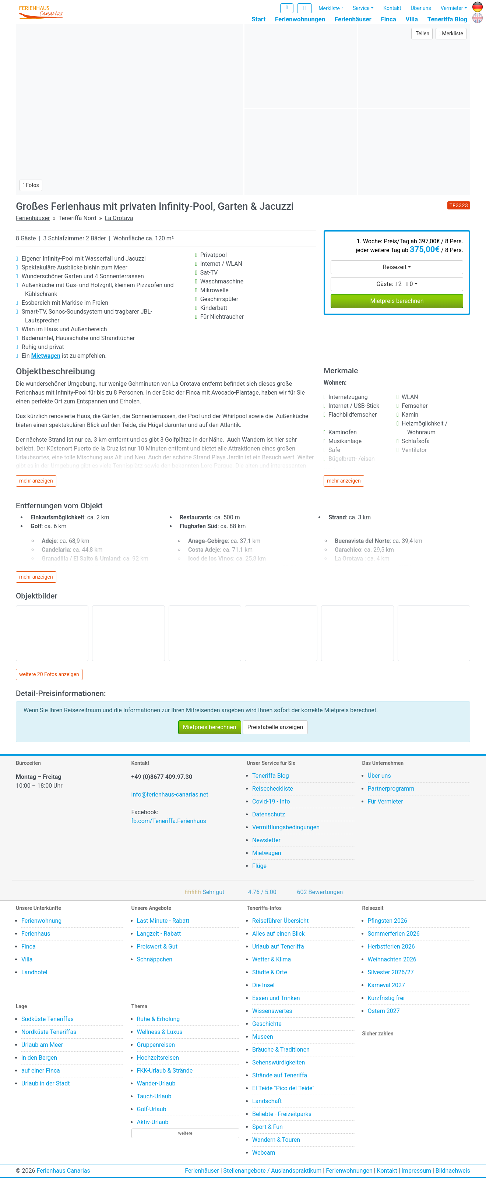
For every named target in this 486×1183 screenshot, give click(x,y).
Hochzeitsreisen (158, 1062)
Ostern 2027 (384, 1016)
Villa (411, 19)
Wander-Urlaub (156, 1088)
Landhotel (34, 977)
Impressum (417, 1175)
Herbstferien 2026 (391, 951)
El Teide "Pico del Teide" (283, 1093)
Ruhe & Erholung (158, 1024)
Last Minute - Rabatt (163, 925)
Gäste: (394, 289)
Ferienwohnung (41, 925)
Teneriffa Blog (447, 19)
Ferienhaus (35, 938)
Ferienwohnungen (300, 19)
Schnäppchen (155, 964)
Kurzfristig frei (386, 1003)
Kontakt (392, 8)
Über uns (421, 8)
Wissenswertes (272, 1016)
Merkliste (329, 9)
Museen (262, 1041)
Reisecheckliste (272, 793)
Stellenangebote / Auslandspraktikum (272, 1175)
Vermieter (452, 8)
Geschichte (267, 1028)
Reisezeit (394, 272)
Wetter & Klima (271, 964)
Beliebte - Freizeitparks (281, 1119)
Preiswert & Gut (157, 951)
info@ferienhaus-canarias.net (169, 799)
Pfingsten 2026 (388, 925)
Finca (388, 19)
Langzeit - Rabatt (159, 938)
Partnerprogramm (391, 793)
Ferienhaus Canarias (63, 1175)
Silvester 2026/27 (391, 977)
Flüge (259, 871)
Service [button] (361, 8)
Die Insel (263, 990)
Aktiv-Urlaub (153, 1127)
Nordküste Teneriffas (48, 1037)
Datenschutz (268, 819)
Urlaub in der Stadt (45, 1088)
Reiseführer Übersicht (280, 925)
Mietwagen (266, 858)
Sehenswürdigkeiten (278, 1067)
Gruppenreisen (156, 1049)
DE (475, 6)
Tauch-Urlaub (154, 1101)
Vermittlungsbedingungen (286, 832)
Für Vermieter (385, 806)
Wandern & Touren (276, 1144)
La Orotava (119, 223)
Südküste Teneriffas (47, 1024)
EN (476, 17)
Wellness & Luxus (160, 1037)
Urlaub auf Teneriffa (278, 951)
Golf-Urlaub (151, 1114)
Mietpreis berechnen (396, 306)
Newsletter (266, 845)
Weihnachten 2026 (392, 964)
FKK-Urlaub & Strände (165, 1075)
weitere (185, 1138)
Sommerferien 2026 (394, 938)
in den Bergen (39, 1062)
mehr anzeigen (36, 486)
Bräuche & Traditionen (281, 1054)
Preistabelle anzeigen (275, 732)
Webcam (263, 1157)
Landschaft (267, 1106)
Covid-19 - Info (271, 806)
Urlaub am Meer (42, 1049)
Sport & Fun (267, 1132)
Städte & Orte (269, 977)
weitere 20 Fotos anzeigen (49, 680)
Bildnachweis (453, 1175)
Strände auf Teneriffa (279, 1080)
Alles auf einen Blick (278, 938)
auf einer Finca (40, 1075)
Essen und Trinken (276, 1003)
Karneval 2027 (386, 990)
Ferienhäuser (353, 19)
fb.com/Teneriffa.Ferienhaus (168, 826)
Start (259, 19)
